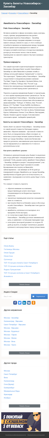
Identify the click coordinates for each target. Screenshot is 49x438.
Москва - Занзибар (11, 318)
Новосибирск (23, 13)
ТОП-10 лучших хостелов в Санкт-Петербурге (22, 273)
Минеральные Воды (12, 391)
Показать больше (24, 284)
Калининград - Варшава (13, 321)
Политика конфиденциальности (15, 435)
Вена (6, 378)
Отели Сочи (8, 256)
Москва (7, 371)
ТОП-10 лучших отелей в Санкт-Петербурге (21, 263)
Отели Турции (9, 253)
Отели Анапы (9, 246)
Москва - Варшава (11, 328)
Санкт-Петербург (10, 374)
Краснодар (8, 394)
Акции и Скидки (10, 292)
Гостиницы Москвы (11, 249)
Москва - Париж (10, 335)
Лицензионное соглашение (36, 435)
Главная (4, 13)
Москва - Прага (10, 345)
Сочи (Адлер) (9, 384)
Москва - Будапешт (11, 331)
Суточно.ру (8, 259)
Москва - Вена (9, 341)
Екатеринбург (9, 388)
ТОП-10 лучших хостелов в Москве (18, 266)
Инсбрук (7, 398)
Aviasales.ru (8, 276)
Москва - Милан (10, 338)
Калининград (9, 381)
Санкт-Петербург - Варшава (15, 325)
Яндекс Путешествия (12, 270)
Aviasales (12, 13)
